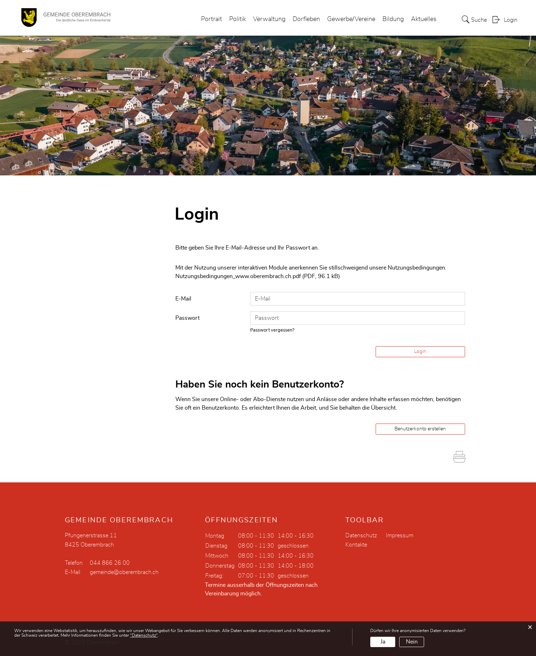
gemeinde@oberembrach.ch (124, 572)
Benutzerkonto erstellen (420, 428)
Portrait (211, 19)
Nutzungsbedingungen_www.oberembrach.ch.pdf (238, 276)
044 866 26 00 (110, 563)
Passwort (187, 318)
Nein (412, 642)
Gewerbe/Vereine (351, 19)
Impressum (399, 535)
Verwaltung (269, 19)
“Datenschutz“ (144, 635)
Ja (383, 642)
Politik (237, 19)
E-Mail (183, 299)
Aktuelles (424, 19)
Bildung (393, 19)
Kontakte (356, 545)
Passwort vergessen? (272, 330)
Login (510, 20)
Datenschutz (361, 535)
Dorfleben (306, 19)
